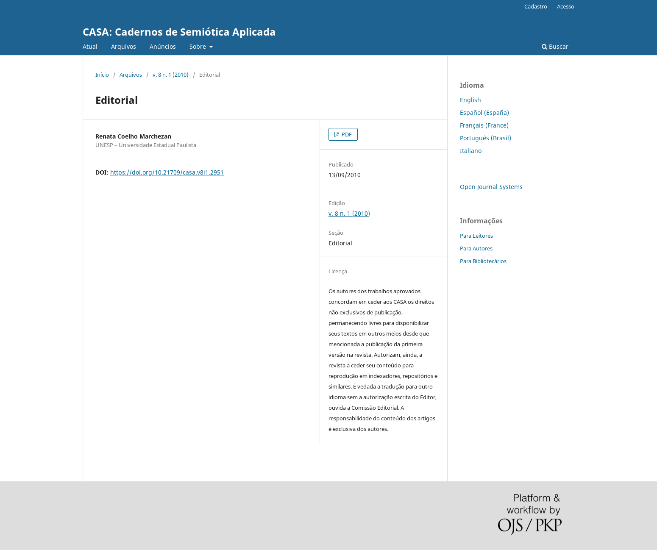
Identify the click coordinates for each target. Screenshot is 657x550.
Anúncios (163, 46)
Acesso (565, 6)
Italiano (471, 151)
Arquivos (123, 46)
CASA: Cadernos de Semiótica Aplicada (179, 32)
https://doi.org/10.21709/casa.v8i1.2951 (167, 172)
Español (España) (484, 112)
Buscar (555, 46)
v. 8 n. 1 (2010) (171, 74)
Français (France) (484, 125)
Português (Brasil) (485, 138)
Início (102, 74)
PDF (346, 134)
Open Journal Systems (491, 187)
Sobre (198, 46)
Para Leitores (476, 235)
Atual (90, 46)
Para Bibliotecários (483, 261)
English (470, 100)
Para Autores (476, 248)
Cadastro (535, 6)
